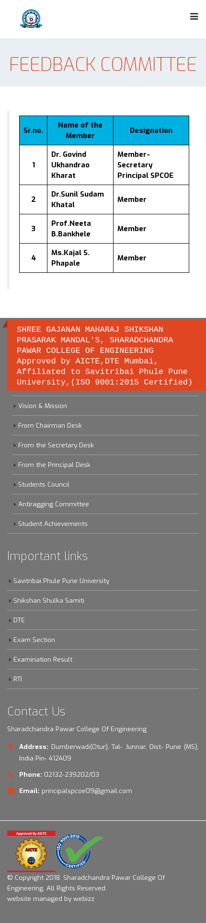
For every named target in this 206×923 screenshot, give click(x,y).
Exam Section (34, 639)
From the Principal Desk (54, 464)
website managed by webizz (50, 898)
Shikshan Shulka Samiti (48, 600)
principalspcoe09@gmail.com (87, 790)
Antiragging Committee (53, 504)
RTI (17, 679)
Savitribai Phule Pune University (61, 580)
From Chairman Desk (50, 425)
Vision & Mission (42, 405)
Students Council (43, 484)
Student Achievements (53, 523)
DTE (19, 620)
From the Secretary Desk (56, 445)
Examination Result (42, 659)
